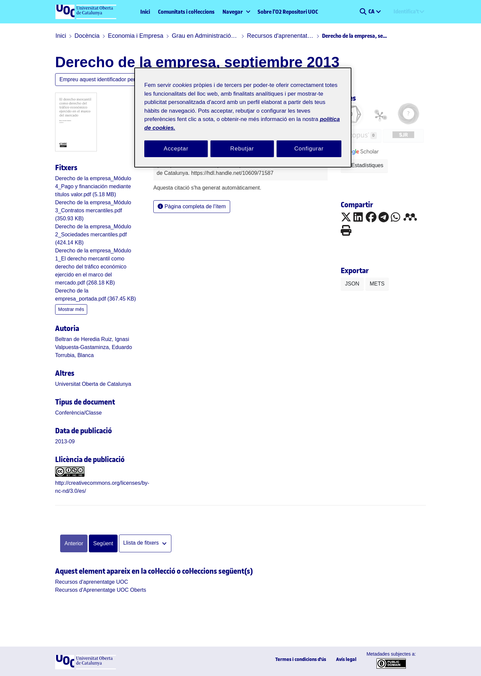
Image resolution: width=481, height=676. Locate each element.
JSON (352, 284)
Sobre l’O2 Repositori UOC (288, 11)
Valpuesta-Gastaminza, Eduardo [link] (93, 347)
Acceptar (176, 148)
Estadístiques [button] (364, 165)
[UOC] (85, 667)
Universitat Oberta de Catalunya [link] (93, 384)
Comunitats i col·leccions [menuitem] (186, 11)
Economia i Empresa (135, 35)
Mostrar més (71, 309)
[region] (242, 117)
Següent (103, 543)
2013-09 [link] (65, 441)
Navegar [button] (232, 11)
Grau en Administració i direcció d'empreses (205, 35)
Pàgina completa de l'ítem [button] (192, 206)
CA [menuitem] (371, 11)
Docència (87, 35)
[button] (363, 12)
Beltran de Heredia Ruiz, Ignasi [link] (92, 339)
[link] (93, 186)
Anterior (73, 543)
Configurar (309, 148)
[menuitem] (236, 11)
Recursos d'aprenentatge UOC (280, 35)
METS (377, 284)
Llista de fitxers (141, 543)
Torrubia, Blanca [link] (74, 355)
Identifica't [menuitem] (406, 11)
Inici (145, 11)
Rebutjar (242, 148)
